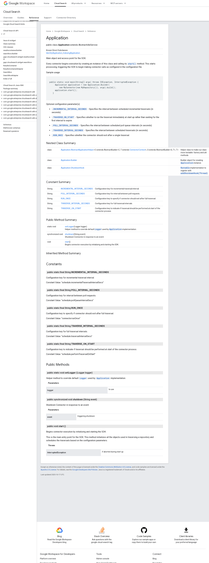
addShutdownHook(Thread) (194, 173)
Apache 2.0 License (48, 470)
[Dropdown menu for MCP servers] (126, 3)
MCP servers (117, 3)
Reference (92, 31)
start (67, 242)
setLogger (69, 226)
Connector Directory (66, 17)
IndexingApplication (71, 53)
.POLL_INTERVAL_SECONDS (65, 125)
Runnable (185, 167)
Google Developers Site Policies (84, 470)
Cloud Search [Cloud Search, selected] (60, 3)
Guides (20, 17)
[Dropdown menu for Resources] (105, 3)
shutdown (69, 234)
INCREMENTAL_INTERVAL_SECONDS (77, 189)
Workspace (22, 3)
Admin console (102, 559)
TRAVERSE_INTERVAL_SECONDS (75, 203)
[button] (18, 34)
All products (77, 3)
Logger (98, 229)
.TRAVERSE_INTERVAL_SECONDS (67, 130)
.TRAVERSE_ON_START (63, 117)
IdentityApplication (54, 53)
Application (187, 163)
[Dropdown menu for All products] (86, 3)
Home (46, 3)
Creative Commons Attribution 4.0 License (114, 467)
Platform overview (48, 559)
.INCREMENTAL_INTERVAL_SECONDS (69, 109)
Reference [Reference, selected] (34, 17)
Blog (154, 559)
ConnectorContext (137, 150)
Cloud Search (11, 12)
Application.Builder (69, 160)
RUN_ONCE (66, 198)
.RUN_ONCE (57, 135)
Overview (7, 17)
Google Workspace (62, 31)
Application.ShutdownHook (72, 168)
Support (47, 17)
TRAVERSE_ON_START (71, 208)
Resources (97, 3)
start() (132, 63)
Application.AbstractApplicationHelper (77, 150)
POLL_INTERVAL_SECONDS (73, 194)
